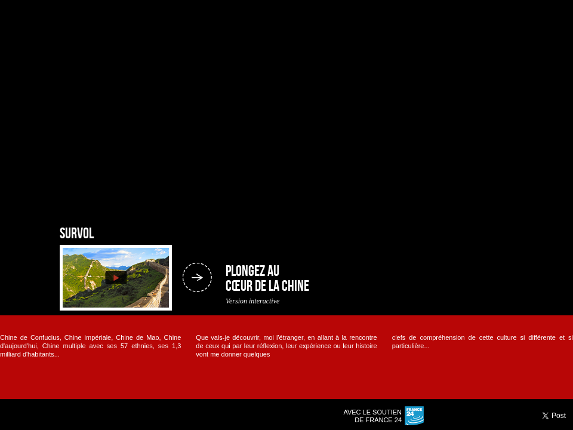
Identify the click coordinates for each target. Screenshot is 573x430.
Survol (77, 234)
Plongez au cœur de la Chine (267, 279)
